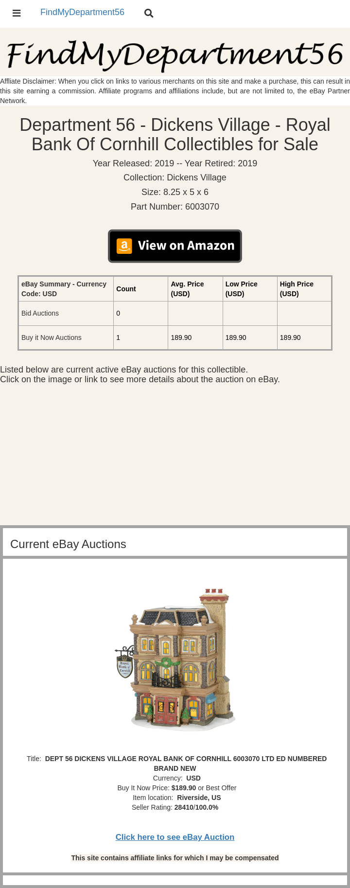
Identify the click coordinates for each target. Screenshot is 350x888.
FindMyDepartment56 (82, 12)
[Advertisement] (175, 457)
